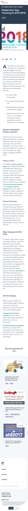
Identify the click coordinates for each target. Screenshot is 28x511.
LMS (7, 383)
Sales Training (9, 416)
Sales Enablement (15, 414)
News (4, 17)
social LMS (19, 271)
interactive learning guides (13, 184)
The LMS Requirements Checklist (13, 325)
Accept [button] (11, 508)
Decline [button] (17, 508)
